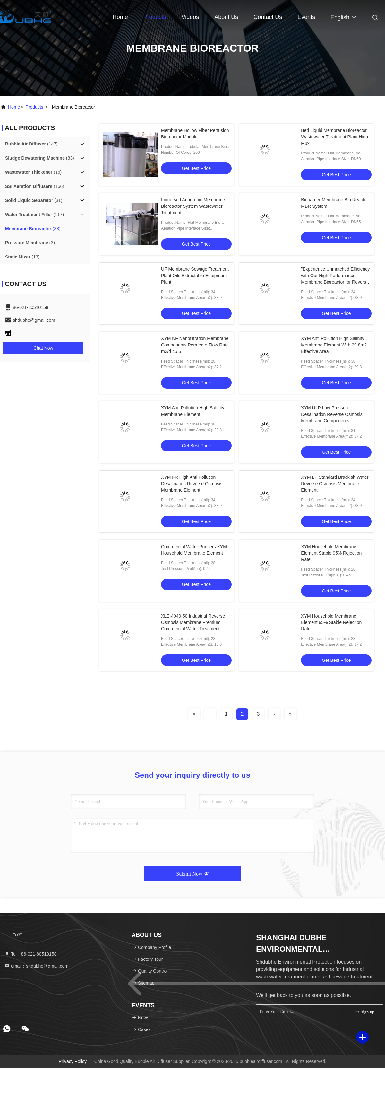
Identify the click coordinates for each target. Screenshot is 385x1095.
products (34, 107)
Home (120, 17)
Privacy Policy (73, 1061)
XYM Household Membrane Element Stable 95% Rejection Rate (331, 553)
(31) (33, 200)
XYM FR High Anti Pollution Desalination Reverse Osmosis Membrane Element (191, 484)
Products (154, 17)
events (306, 17)
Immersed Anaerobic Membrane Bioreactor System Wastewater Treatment (193, 206)
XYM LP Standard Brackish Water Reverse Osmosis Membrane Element (334, 484)
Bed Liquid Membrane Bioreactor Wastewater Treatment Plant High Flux (334, 137)
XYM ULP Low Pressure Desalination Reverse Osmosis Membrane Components (331, 414)
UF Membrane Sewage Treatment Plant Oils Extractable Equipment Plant (195, 276)
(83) (39, 158)
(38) (33, 228)
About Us (226, 17)
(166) (34, 186)
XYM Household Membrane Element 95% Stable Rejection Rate (331, 622)
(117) (34, 214)
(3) (30, 242)
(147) (31, 143)
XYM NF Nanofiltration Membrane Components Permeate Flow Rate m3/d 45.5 (195, 345)
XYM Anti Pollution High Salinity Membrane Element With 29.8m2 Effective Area (334, 345)
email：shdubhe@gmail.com (36, 965)
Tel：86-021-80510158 (30, 954)
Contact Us (267, 17)
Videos (190, 17)
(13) (22, 256)
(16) (33, 172)
